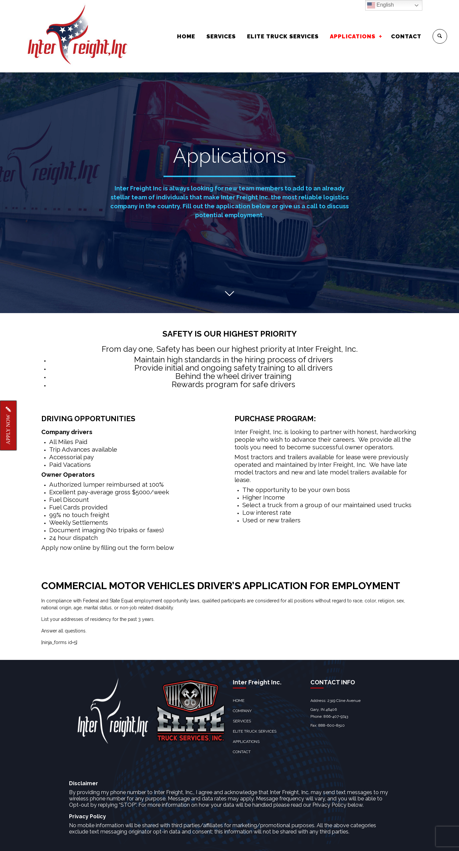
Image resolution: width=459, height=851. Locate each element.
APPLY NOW (8, 426)
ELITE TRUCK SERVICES (283, 36)
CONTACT (406, 36)
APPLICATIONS (352, 36)
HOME (186, 36)
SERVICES (221, 36)
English (380, 5)
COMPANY (242, 700)
